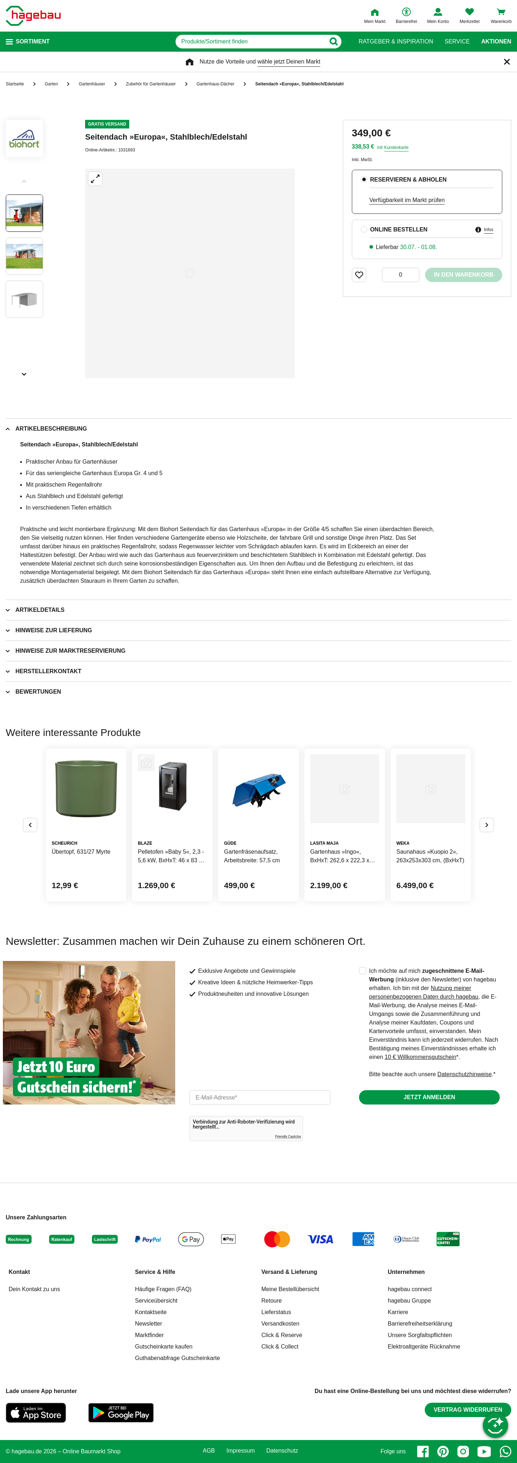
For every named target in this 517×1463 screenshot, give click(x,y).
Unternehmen (406, 1272)
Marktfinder (149, 1335)
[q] (250, 41)
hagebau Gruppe (409, 1301)
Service (457, 41)
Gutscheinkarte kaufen (163, 1347)
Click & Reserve (281, 1335)
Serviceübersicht (156, 1301)
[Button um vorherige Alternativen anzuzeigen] (30, 825)
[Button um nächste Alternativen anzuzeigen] (487, 825)
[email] (260, 1097)
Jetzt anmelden (429, 1097)
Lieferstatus (276, 1312)
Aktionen (496, 41)
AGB (209, 1451)
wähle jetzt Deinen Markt (288, 61)
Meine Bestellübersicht (290, 1289)
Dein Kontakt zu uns (34, 1289)
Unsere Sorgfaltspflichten (420, 1335)
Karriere (398, 1312)
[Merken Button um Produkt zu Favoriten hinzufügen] (359, 275)
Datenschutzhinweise (464, 1074)
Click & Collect (279, 1347)
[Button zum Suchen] (333, 41)
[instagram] (463, 1451)
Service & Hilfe (155, 1272)
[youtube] (484, 1451)
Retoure (271, 1301)
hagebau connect (410, 1289)
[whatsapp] (505, 1451)
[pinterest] (443, 1451)
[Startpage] (33, 16)
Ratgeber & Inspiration (396, 41)
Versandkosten (280, 1324)
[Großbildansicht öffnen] (190, 273)
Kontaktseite (151, 1312)
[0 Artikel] (400, 275)
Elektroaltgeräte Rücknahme (424, 1347)
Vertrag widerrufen (468, 1410)
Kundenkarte (396, 147)
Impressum (241, 1451)
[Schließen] (507, 61)
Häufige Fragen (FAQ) (163, 1289)
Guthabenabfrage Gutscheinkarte (177, 1358)
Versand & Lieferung (289, 1272)
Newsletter (148, 1324)
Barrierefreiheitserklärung (420, 1324)
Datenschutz (282, 1451)
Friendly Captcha (288, 1137)
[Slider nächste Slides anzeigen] (24, 371)
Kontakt (19, 1272)
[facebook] (423, 1451)
